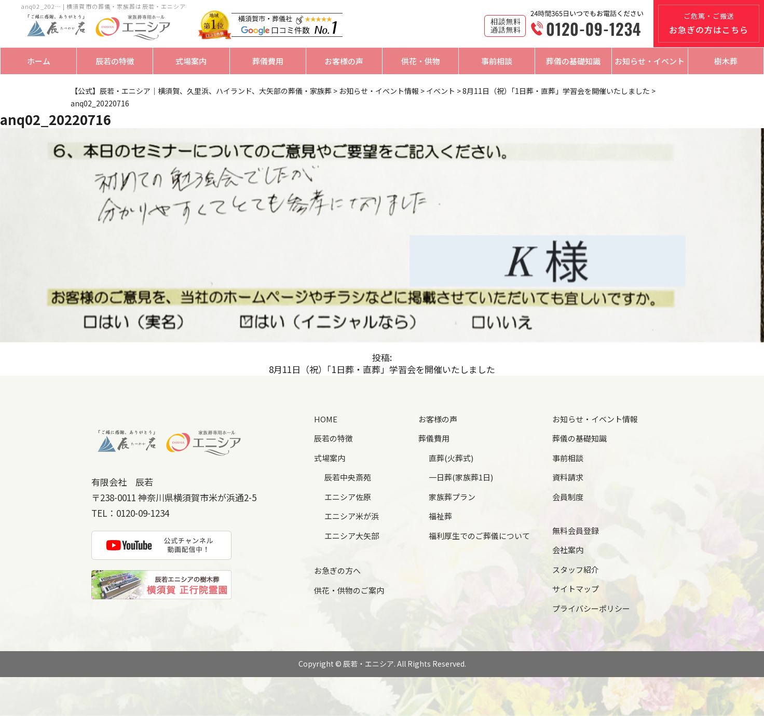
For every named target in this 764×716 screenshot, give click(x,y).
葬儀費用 (267, 61)
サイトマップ (575, 588)
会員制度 (567, 496)
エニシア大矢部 (351, 535)
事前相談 (496, 61)
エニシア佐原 (347, 496)
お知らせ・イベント (650, 61)
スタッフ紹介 (575, 569)
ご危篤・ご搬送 (708, 23)
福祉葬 (440, 516)
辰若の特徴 (115, 61)
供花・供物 (420, 61)
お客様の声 (343, 61)
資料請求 (567, 477)
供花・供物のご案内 (349, 590)
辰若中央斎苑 (347, 477)
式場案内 (191, 61)
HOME (325, 419)
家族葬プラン (452, 496)
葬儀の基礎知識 (573, 61)
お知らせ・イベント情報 (595, 419)
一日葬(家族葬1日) (461, 477)
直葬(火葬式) (451, 457)
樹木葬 (726, 61)
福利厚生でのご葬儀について (479, 535)
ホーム (38, 61)
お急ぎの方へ (337, 570)
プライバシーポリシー (591, 608)
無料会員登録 (575, 530)
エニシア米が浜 (351, 516)
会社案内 (567, 549)
